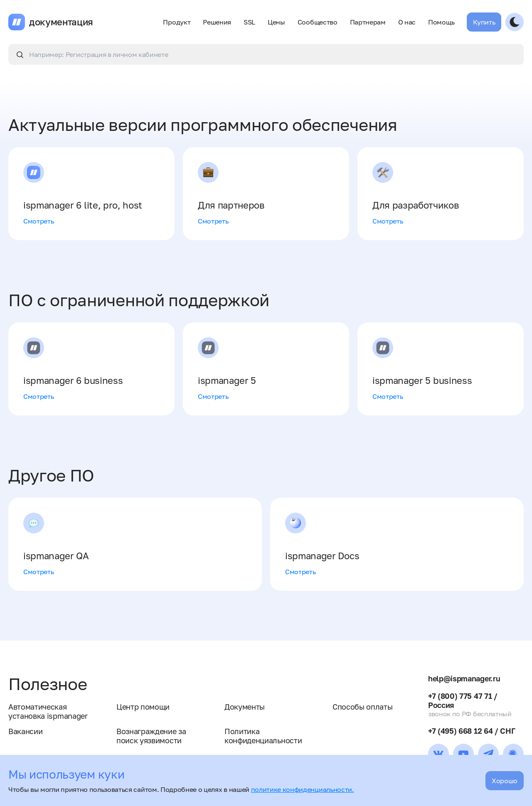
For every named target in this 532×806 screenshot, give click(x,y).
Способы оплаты (362, 706)
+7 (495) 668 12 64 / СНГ (471, 730)
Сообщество (317, 22)
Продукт (176, 22)
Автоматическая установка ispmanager (48, 711)
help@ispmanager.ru (464, 678)
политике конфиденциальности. (302, 789)
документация (61, 22)
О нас (407, 22)
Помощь (441, 22)
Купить (484, 22)
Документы (244, 706)
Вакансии (25, 731)
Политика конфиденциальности (263, 736)
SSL (249, 22)
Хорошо (504, 781)
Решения (217, 22)
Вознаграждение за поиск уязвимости (151, 736)
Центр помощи (143, 706)
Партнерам (368, 22)
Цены (276, 22)
